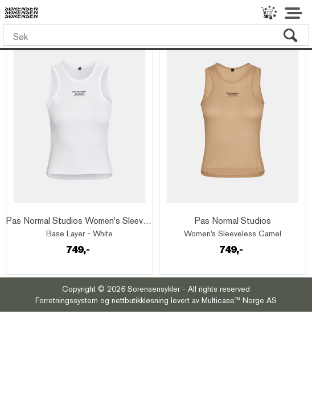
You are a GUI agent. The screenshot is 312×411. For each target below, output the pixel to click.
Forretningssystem (66, 300)
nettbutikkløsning (140, 300)
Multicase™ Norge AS (239, 300)
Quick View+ (40, 208)
